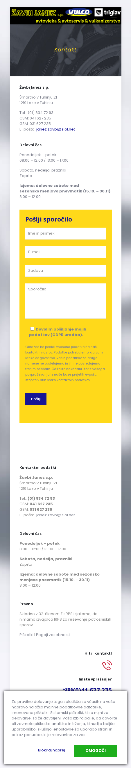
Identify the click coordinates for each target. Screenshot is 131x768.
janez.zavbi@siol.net (55, 129)
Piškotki (26, 634)
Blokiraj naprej (51, 750)
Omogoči (95, 750)
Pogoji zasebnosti (53, 634)
